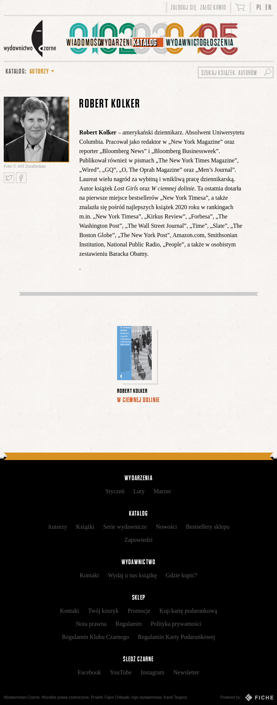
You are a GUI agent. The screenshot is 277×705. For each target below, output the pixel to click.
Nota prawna (91, 624)
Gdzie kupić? (181, 575)
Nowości (166, 527)
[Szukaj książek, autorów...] (235, 72)
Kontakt (89, 575)
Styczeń (115, 491)
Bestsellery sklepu (208, 527)
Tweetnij (9, 178)
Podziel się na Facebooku (21, 178)
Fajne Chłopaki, (117, 697)
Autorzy (57, 527)
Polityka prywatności (176, 624)
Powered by (246, 697)
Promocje (139, 611)
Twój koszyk (103, 611)
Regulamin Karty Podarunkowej (176, 637)
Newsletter (186, 672)
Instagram (152, 672)
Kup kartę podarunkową (188, 611)
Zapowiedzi (139, 540)
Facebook (89, 672)
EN (268, 7)
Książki (85, 527)
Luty (139, 491)
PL (259, 7)
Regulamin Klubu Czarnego (95, 637)
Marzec (162, 491)
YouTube (121, 672)
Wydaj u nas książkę (132, 575)
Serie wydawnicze (125, 527)
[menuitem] (82, 38)
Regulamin (129, 624)
